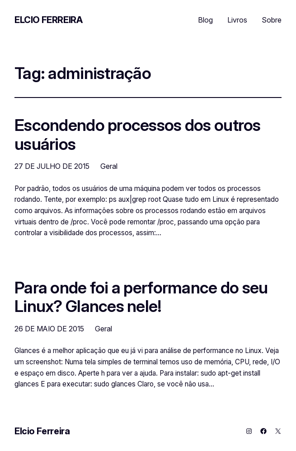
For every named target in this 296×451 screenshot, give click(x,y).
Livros (237, 19)
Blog (205, 19)
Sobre (272, 19)
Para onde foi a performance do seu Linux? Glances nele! (141, 297)
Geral (108, 166)
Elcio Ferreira (48, 19)
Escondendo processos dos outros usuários (137, 134)
